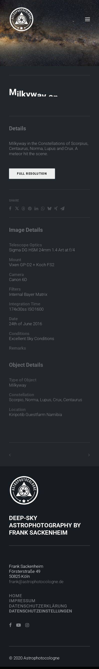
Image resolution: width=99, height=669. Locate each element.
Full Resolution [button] (32, 190)
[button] (87, 19)
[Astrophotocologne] (21, 19)
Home (15, 595)
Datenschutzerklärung (38, 605)
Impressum (22, 600)
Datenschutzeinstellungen (40, 611)
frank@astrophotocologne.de (36, 581)
